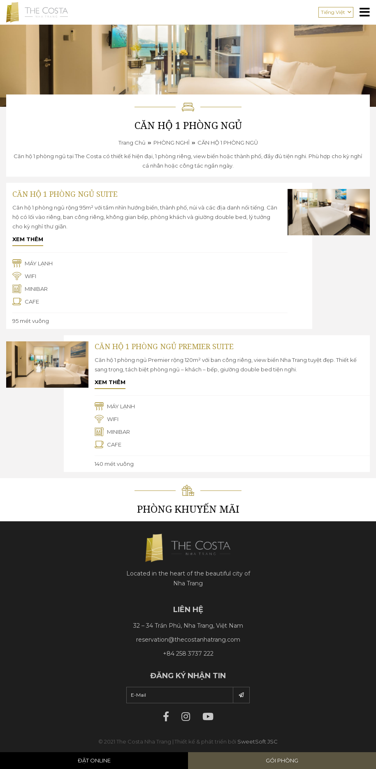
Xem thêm (27, 239)
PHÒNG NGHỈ (171, 142)
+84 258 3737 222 (188, 653)
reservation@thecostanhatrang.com (188, 639)
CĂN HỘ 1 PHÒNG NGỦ (227, 142)
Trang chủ (132, 142)
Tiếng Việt (333, 12)
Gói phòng (282, 760)
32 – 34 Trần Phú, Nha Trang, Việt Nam (188, 625)
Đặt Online (94, 760)
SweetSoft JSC (257, 741)
